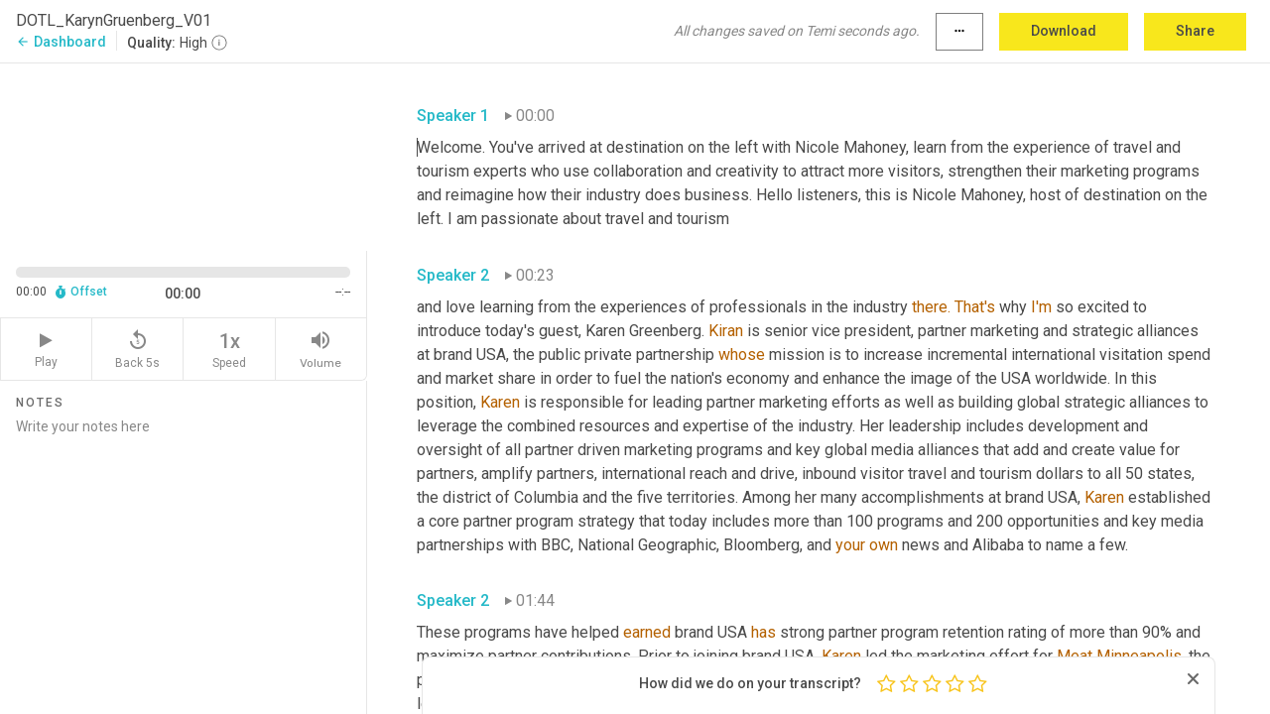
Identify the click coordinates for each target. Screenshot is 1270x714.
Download (1063, 31)
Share (1195, 31)
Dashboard (61, 42)
